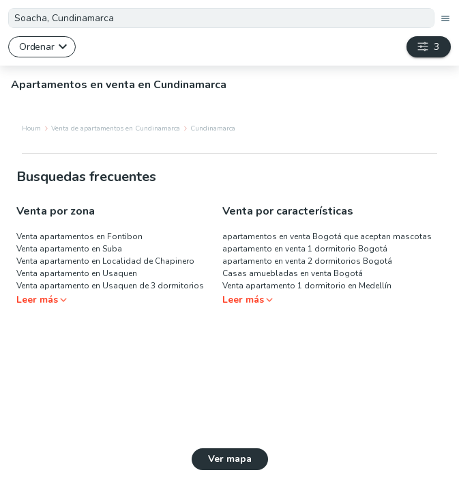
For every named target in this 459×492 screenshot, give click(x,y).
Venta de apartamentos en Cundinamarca (115, 128)
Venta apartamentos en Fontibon (79, 236)
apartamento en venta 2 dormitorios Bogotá (307, 261)
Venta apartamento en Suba (69, 248)
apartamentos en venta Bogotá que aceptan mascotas (327, 236)
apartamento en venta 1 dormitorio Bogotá (304, 248)
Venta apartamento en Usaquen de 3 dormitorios (110, 285)
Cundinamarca (212, 128)
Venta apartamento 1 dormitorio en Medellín (306, 285)
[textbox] (221, 18)
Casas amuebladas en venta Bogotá (292, 273)
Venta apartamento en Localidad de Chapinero (105, 261)
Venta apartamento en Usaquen (76, 273)
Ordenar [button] (36, 46)
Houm (31, 128)
